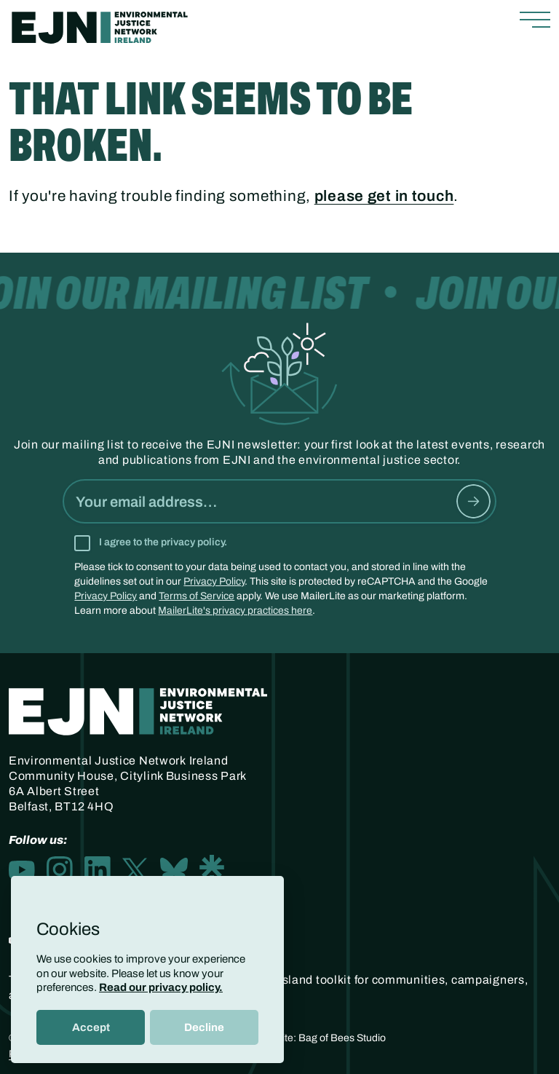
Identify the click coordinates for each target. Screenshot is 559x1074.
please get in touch (384, 196)
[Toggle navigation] (535, 20)
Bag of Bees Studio (342, 1037)
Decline (204, 1027)
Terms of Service (196, 596)
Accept (91, 1027)
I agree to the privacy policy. (163, 542)
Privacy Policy (214, 581)
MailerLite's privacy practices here (235, 610)
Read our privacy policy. (161, 987)
